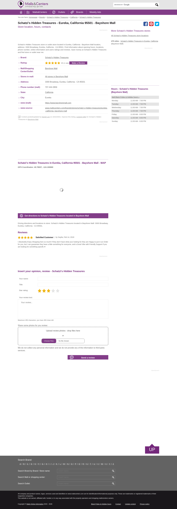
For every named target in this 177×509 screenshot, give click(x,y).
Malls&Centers (40, 12)
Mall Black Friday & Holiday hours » (125, 97)
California (49, 92)
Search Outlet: (24, 483)
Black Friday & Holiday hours (101, 504)
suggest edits (81, 117)
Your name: (23, 279)
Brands (79, 12)
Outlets (61, 12)
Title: (21, 284)
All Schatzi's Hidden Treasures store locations (129, 36)
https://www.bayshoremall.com (58, 103)
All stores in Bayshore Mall (56, 77)
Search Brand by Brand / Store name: (34, 471)
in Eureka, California (139, 41)
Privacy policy (144, 504)
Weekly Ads (95, 12)
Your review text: (26, 297)
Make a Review (78, 63)
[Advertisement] (62, 37)
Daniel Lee (46, 117)
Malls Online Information (35, 504)
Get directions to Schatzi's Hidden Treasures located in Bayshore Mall (57, 216)
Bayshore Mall (51, 68)
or (63, 336)
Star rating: (23, 290)
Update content (130, 504)
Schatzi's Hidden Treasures (57, 58)
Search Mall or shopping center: (31, 477)
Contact (118, 504)
